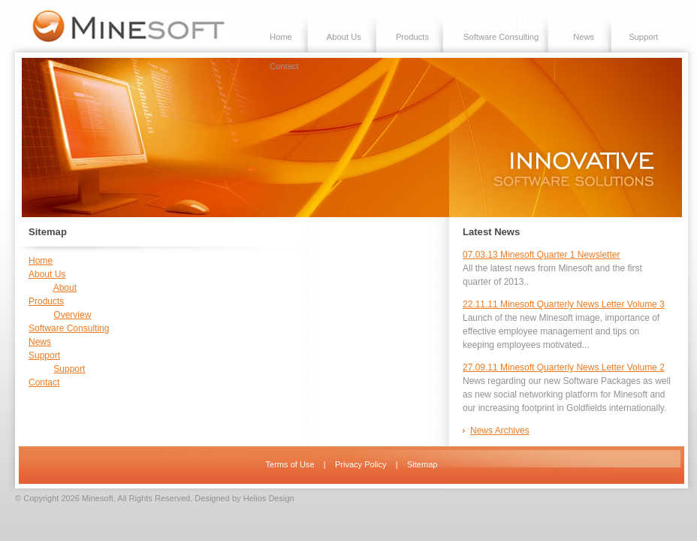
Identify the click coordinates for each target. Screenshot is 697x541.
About (65, 288)
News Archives (500, 430)
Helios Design (268, 498)
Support (643, 36)
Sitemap (422, 464)
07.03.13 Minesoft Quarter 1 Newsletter (541, 254)
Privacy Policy (361, 464)
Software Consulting (501, 36)
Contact (284, 66)
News (583, 36)
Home (281, 36)
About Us (344, 36)
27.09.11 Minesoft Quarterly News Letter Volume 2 (564, 367)
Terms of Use (290, 464)
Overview (72, 315)
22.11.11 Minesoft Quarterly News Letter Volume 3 (564, 304)
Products (412, 36)
